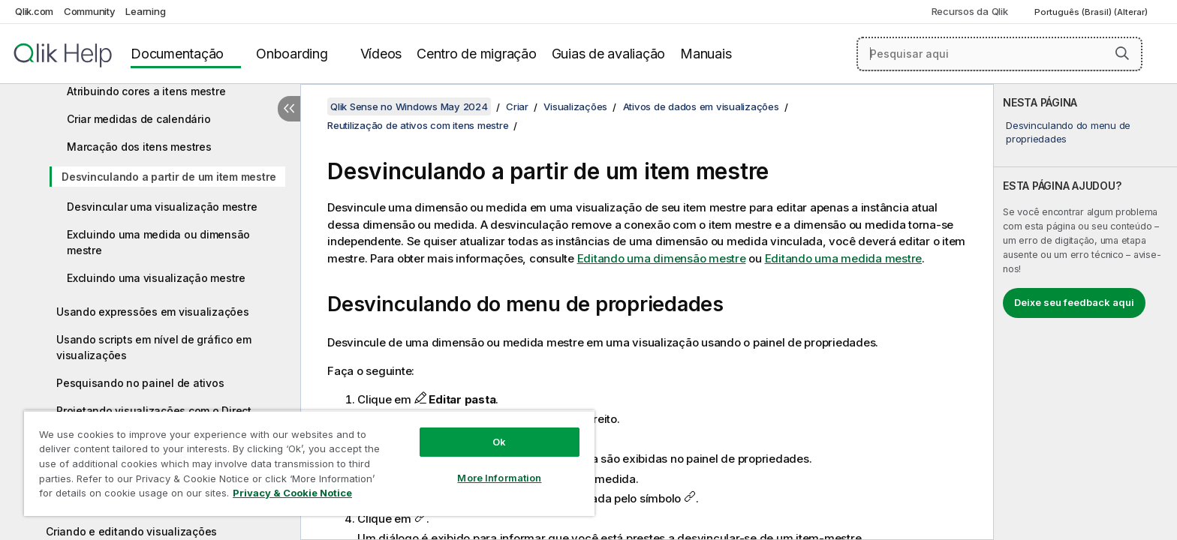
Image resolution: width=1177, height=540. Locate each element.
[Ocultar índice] (289, 109)
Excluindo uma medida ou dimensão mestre (158, 242)
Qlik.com (34, 11)
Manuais (705, 54)
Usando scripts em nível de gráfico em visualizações (153, 347)
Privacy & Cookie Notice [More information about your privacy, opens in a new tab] (292, 493)
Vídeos (381, 54)
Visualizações (575, 106)
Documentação (177, 54)
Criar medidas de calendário (138, 118)
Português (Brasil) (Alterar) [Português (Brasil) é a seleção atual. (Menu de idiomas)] (1092, 12)
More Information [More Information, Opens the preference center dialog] (499, 478)
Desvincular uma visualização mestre (162, 206)
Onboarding (292, 54)
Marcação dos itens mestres (139, 146)
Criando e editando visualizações (131, 531)
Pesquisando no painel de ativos (140, 382)
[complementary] (1085, 312)
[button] (1122, 53)
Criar (517, 106)
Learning (145, 11)
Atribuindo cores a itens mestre (146, 91)
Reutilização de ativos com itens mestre (417, 125)
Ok (499, 442)
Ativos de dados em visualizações (701, 106)
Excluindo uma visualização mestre (156, 278)
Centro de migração (477, 54)
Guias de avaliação (609, 54)
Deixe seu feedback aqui (1074, 302)
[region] (309, 463)
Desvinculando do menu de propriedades (1068, 132)
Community (90, 11)
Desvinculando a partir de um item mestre (169, 176)
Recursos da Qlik (970, 11)
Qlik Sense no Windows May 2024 (409, 106)
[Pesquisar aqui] (999, 54)
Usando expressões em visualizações (152, 311)
